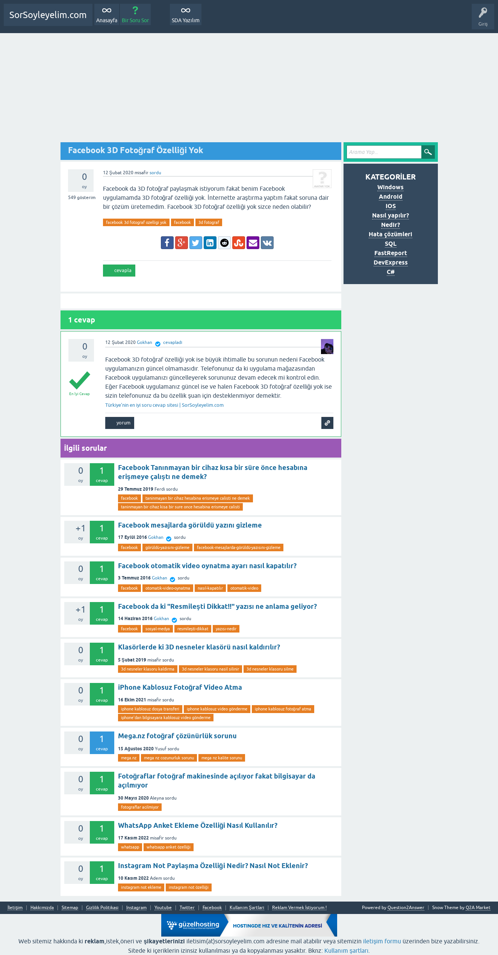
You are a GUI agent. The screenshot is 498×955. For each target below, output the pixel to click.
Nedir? (390, 224)
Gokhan (155, 537)
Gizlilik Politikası (102, 907)
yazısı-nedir (226, 629)
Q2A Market (478, 907)
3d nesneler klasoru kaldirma (147, 669)
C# (391, 271)
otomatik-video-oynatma (167, 588)
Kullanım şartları (346, 950)
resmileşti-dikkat (193, 629)
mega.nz (128, 758)
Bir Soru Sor (135, 20)
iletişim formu (382, 941)
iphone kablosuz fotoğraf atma (283, 709)
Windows (390, 187)
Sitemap (70, 907)
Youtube (163, 907)
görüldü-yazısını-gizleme (167, 547)
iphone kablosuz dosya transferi (150, 709)
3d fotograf (208, 222)
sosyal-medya (157, 629)
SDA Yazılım (186, 20)
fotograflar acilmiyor (140, 807)
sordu (155, 172)
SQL (391, 243)
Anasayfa (106, 20)
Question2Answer (406, 907)
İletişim (15, 907)
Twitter (187, 907)
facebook (182, 222)
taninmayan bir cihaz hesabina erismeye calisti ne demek (197, 498)
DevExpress (391, 262)
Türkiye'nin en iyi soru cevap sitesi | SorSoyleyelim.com (164, 405)
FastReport (390, 253)
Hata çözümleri (390, 234)
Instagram (136, 907)
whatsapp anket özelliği (169, 847)
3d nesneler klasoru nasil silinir (210, 669)
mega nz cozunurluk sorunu (169, 758)
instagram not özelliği (189, 887)
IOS (391, 206)
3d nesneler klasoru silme (270, 669)
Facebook (212, 907)
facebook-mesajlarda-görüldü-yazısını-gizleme (238, 547)
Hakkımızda (42, 907)
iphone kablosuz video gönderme (217, 709)
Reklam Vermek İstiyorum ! (299, 907)
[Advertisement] (249, 89)
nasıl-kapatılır (210, 588)
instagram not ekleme (141, 887)
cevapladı (172, 342)
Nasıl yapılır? (390, 215)
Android (391, 196)
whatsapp (130, 847)
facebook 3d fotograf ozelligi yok (136, 222)
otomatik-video (244, 588)
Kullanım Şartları (247, 907)
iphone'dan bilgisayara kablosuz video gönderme (165, 717)
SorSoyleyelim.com (48, 15)
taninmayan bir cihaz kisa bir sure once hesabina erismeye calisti (180, 507)
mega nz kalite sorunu (221, 758)
